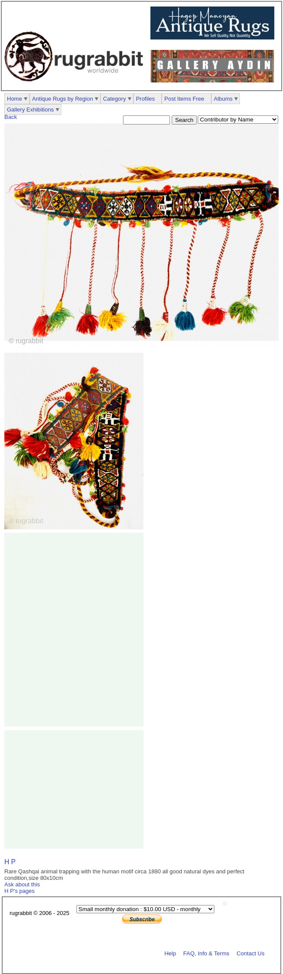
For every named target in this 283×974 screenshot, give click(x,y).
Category (114, 98)
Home (14, 98)
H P (10, 862)
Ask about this (22, 884)
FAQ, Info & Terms (206, 953)
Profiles (145, 98)
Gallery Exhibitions (30, 109)
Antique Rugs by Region (62, 98)
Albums (223, 98)
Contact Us (250, 953)
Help (170, 953)
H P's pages (19, 891)
